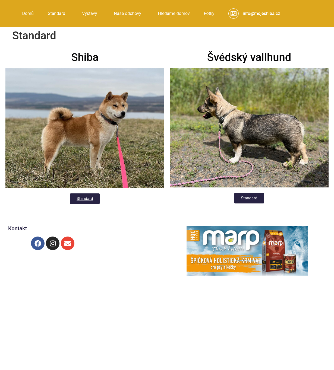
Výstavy (89, 13)
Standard (56, 13)
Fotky (209, 13)
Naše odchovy (127, 13)
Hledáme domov (174, 13)
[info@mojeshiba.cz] (233, 13)
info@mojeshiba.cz (261, 13)
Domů (27, 13)
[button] (58, 13)
